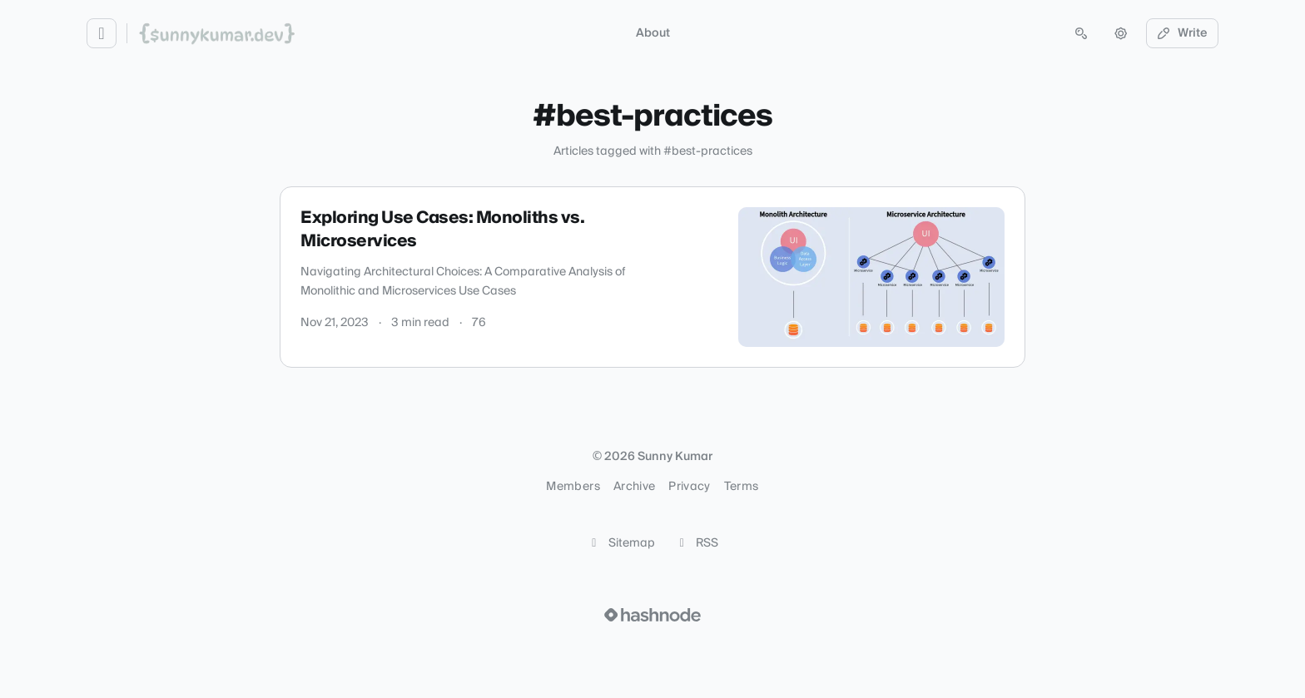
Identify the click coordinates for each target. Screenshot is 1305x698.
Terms (741, 487)
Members (572, 487)
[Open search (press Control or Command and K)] (1081, 33)
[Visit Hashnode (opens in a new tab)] (652, 614)
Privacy (689, 487)
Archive (634, 487)
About (653, 33)
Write (1182, 33)
